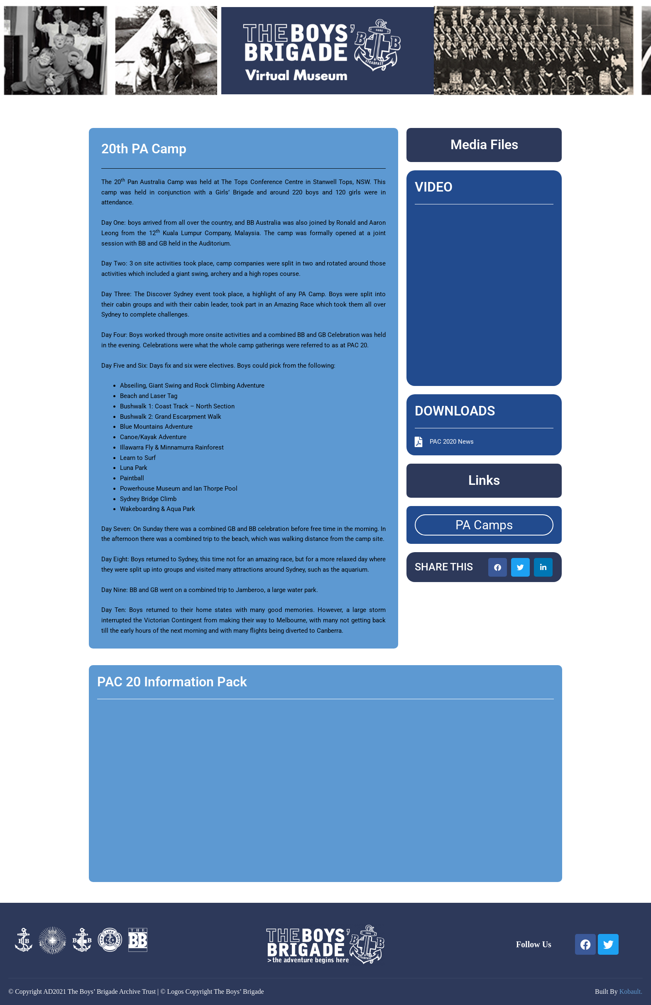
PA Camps (484, 525)
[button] (497, 567)
